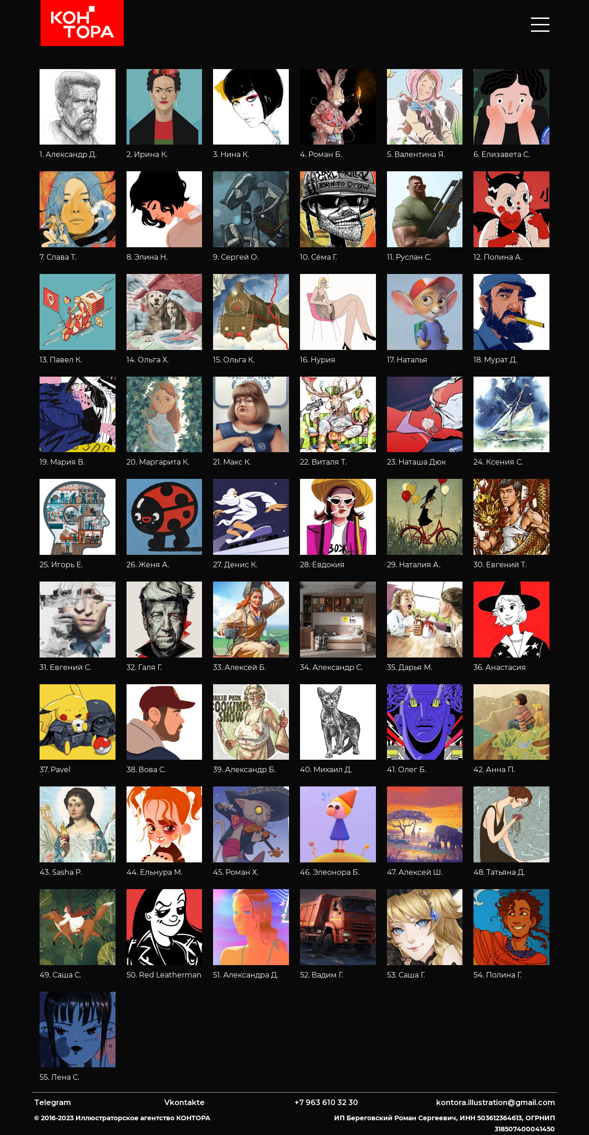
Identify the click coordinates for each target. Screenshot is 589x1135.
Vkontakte (184, 1102)
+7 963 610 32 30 (326, 1102)
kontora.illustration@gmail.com (495, 1102)
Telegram (52, 1102)
